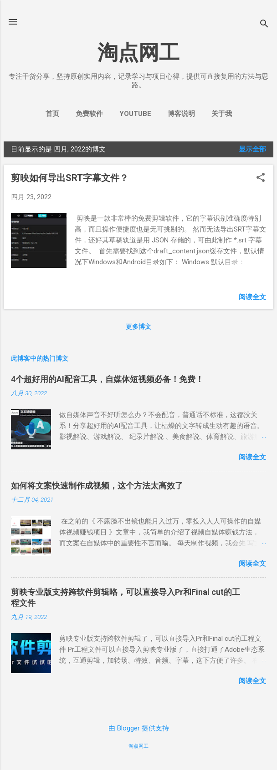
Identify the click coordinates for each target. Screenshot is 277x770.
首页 (52, 114)
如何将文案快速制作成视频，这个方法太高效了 (97, 485)
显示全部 (252, 149)
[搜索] (264, 25)
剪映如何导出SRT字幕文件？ (69, 177)
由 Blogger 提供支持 (138, 728)
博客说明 (181, 114)
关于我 (221, 114)
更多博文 (138, 326)
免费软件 (89, 114)
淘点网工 (138, 52)
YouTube (135, 114)
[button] (260, 178)
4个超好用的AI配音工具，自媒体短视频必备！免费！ (107, 379)
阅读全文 (252, 297)
